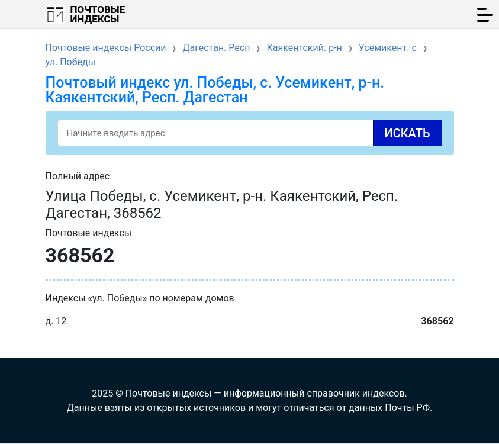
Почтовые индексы (97, 14)
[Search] (249, 133)
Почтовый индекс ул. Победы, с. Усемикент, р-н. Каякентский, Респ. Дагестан (215, 90)
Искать (407, 133)
